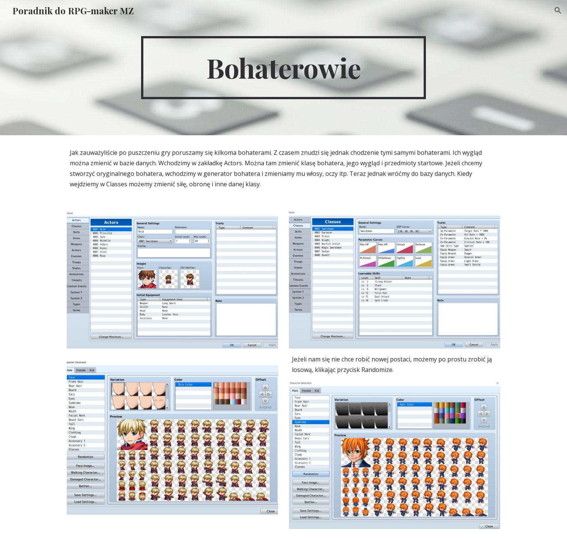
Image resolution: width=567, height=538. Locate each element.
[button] (558, 11)
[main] (283, 67)
